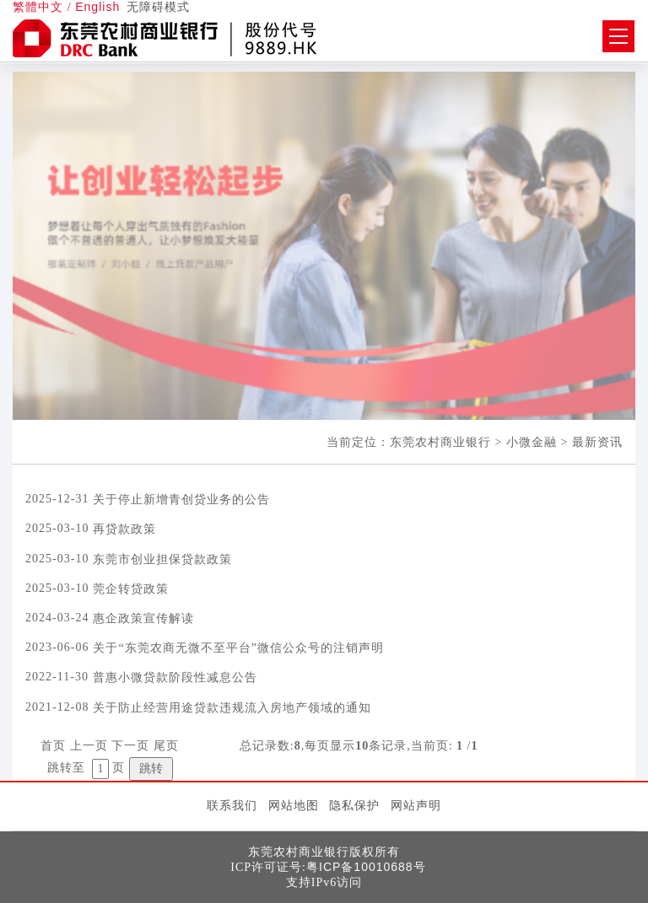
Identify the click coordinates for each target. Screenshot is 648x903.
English (97, 6)
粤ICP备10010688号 (366, 866)
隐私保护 (354, 805)
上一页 (89, 745)
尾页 (166, 745)
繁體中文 (38, 7)
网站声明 (416, 805)
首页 (53, 745)
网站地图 (293, 805)
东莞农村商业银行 (440, 442)
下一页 (130, 745)
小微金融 (531, 442)
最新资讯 (597, 442)
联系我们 (232, 805)
